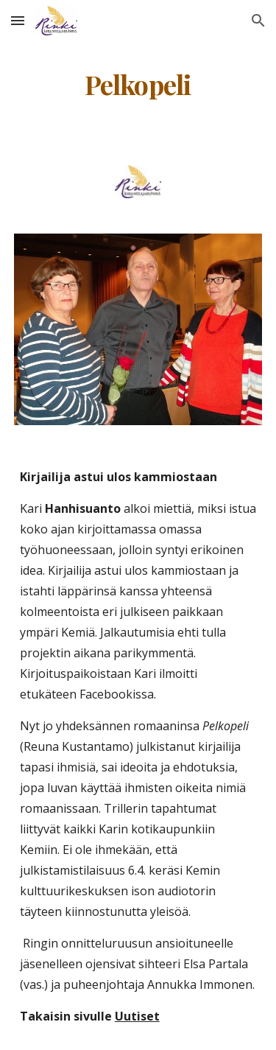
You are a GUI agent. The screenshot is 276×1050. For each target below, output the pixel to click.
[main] (138, 84)
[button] (17, 20)
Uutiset (137, 1016)
